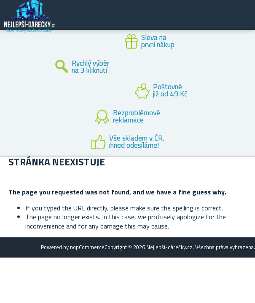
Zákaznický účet (197, 22)
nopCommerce (87, 247)
